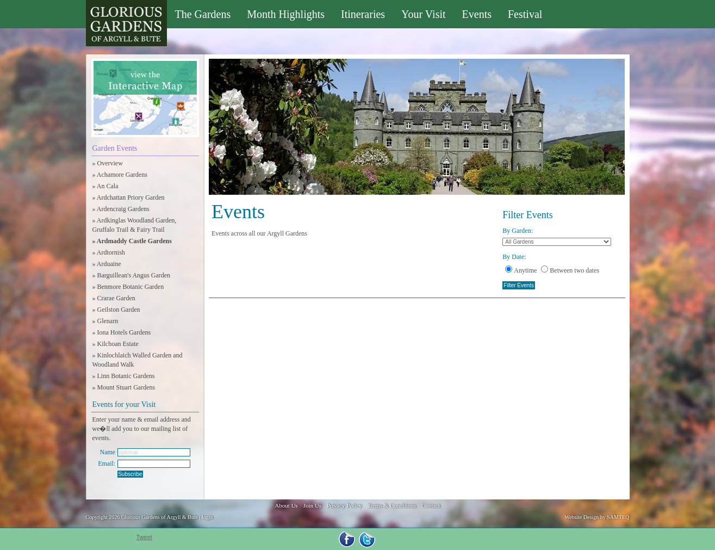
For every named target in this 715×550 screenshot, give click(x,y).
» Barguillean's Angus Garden (131, 275)
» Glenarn (105, 321)
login (207, 517)
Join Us (312, 505)
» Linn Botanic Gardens (123, 376)
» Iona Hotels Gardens (121, 332)
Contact (430, 505)
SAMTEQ (618, 517)
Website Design (582, 517)
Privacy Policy (344, 505)
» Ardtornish (108, 252)
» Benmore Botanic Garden (128, 287)
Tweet (144, 537)
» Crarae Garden (113, 298)
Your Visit (423, 14)
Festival (525, 14)
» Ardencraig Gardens (121, 209)
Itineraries (363, 14)
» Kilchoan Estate (115, 344)
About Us (286, 505)
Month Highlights (286, 14)
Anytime (521, 270)
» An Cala (105, 186)
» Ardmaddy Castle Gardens (132, 241)
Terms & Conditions (392, 505)
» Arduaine (106, 264)
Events (477, 14)
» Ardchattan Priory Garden (128, 197)
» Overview (107, 163)
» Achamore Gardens (119, 174)
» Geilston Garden (116, 309)
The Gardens (203, 14)
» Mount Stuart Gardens (124, 387)
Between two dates (570, 270)
